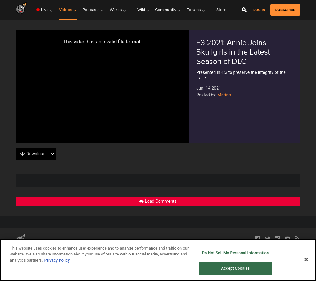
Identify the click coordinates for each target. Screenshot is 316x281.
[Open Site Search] (244, 10)
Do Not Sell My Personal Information (235, 252)
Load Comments (158, 201)
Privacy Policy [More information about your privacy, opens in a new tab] (57, 260)
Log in (259, 10)
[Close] (306, 259)
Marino (224, 94)
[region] (158, 260)
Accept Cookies (235, 268)
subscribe (285, 10)
